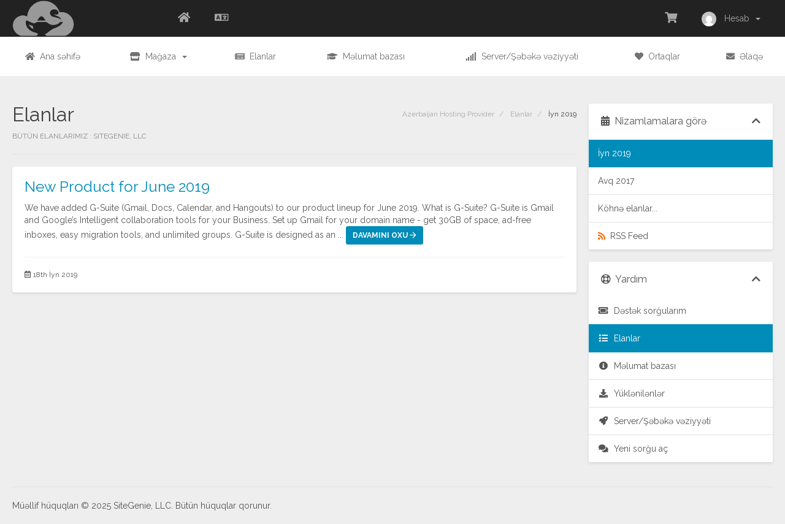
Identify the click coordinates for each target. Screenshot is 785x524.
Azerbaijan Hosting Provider (448, 114)
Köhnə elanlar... (627, 208)
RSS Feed (623, 236)
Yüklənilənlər (631, 393)
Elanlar (521, 114)
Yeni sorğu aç (633, 449)
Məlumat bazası (637, 366)
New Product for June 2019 (117, 187)
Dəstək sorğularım (642, 311)
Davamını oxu (384, 235)
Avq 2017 (616, 181)
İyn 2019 (614, 153)
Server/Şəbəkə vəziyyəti (654, 421)
